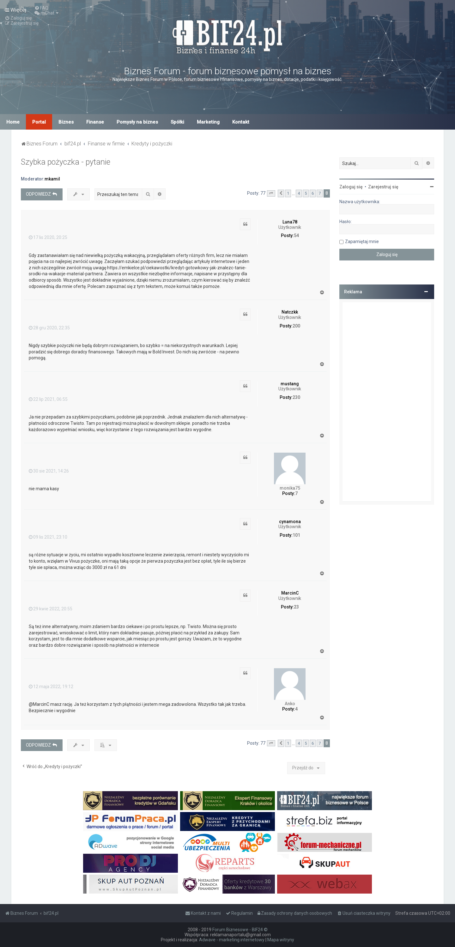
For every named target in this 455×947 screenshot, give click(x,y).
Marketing (208, 122)
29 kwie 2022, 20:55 (50, 608)
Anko (290, 703)
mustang (290, 383)
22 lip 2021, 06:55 (48, 399)
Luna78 (289, 221)
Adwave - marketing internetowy (231, 939)
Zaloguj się (351, 186)
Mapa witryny (280, 939)
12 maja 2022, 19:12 (51, 686)
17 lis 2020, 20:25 (48, 237)
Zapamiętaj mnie (362, 241)
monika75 (290, 488)
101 (296, 535)
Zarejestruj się (383, 186)
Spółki (177, 122)
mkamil (52, 178)
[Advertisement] (386, 402)
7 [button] (319, 193)
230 (296, 397)
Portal (39, 122)
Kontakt (240, 122)
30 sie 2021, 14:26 (49, 471)
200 (296, 325)
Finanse (95, 122)
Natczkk (290, 312)
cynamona (290, 521)
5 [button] (306, 193)
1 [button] (288, 193)
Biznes (66, 122)
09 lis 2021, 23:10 (48, 537)
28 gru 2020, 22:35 (49, 327)
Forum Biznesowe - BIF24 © (240, 929)
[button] (271, 193)
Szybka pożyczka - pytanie (65, 162)
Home (13, 122)
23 (296, 606)
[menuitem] (41, 7)
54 (296, 235)
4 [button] (299, 193)
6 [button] (313, 193)
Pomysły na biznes (137, 122)
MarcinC (290, 593)
